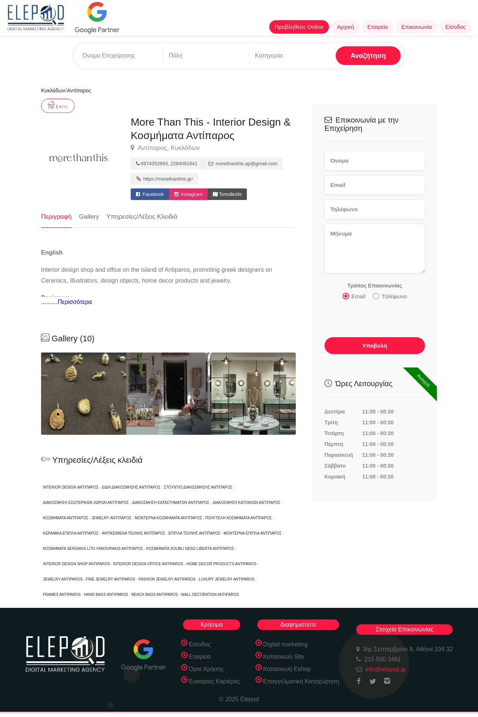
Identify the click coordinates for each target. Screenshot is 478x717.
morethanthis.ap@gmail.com (242, 163)
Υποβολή (374, 345)
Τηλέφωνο (390, 295)
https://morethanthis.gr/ (164, 179)
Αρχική (345, 27)
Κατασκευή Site (283, 656)
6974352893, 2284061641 (167, 163)
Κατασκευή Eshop (287, 669)
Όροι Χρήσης (206, 669)
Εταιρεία (377, 27)
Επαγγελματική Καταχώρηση (301, 681)
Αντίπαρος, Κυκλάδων (165, 148)
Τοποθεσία (227, 194)
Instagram (188, 194)
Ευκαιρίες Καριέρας (214, 681)
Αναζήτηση (368, 55)
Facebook (150, 194)
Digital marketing (285, 644)
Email (354, 295)
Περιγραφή (56, 216)
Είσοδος (455, 27)
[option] (168, 394)
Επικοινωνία (416, 27)
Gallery (89, 216)
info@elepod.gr (386, 669)
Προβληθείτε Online (299, 27)
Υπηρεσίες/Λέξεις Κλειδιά (141, 216)
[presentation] (375, 319)
